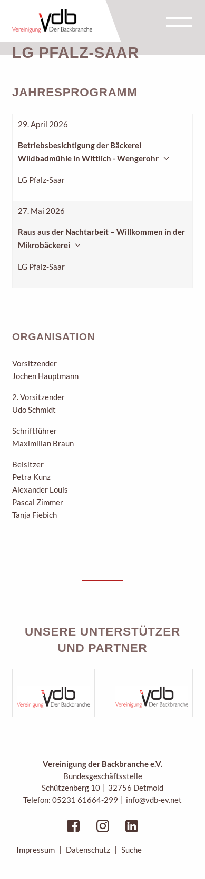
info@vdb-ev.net (154, 799)
